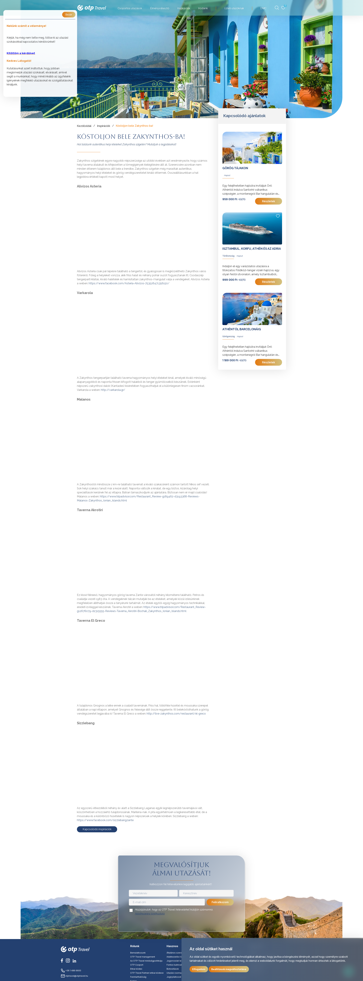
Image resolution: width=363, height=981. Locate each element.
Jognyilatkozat (174, 977)
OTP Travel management (142, 956)
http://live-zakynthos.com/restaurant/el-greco (176, 713)
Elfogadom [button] (198, 969)
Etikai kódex (136, 969)
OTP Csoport (136, 965)
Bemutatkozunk (138, 952)
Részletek (268, 201)
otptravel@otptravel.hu (74, 976)
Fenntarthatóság (138, 977)
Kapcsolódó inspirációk (97, 829)
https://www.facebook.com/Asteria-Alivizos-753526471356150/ (129, 283)
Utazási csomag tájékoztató (180, 973)
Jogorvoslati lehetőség (178, 961)
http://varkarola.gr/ (113, 389)
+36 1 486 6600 (71, 970)
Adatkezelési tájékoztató (150, 913)
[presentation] (181, 924)
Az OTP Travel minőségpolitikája (146, 961)
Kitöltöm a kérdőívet (21, 53)
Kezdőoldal (84, 126)
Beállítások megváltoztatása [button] (228, 969)
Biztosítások (173, 969)
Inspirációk (103, 126)
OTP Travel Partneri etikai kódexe (147, 973)
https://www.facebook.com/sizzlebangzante (105, 820)
